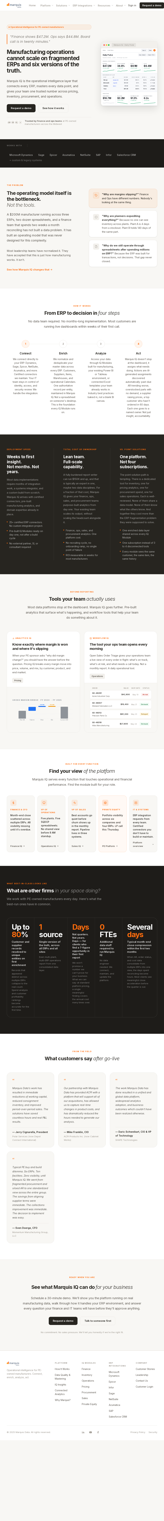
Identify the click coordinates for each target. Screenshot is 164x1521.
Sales (85, 1398)
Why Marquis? (63, 1400)
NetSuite (85, 154)
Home (32, 5)
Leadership (142, 1374)
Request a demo (21, 108)
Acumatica (68, 154)
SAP (98, 154)
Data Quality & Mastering (62, 1376)
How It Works (62, 1369)
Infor (109, 154)
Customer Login (144, 1386)
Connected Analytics (61, 1392)
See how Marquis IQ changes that (29, 269)
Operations (88, 1380)
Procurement (89, 1392)
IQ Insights (60, 1384)
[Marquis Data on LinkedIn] (83, 1432)
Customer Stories (145, 1369)
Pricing (85, 1386)
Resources (106, 5)
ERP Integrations (84, 5)
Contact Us (142, 1380)
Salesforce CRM (126, 154)
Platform (47, 5)
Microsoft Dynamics (21, 154)
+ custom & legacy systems (25, 160)
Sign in (132, 5)
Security (153, 1432)
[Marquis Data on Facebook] (98, 1432)
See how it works (53, 108)
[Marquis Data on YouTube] (90, 1432)
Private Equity (89, 1404)
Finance (86, 1369)
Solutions (63, 5)
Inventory (87, 1374)
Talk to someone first (97, 1320)
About (121, 5)
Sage (41, 154)
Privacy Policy (137, 1432)
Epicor (53, 154)
